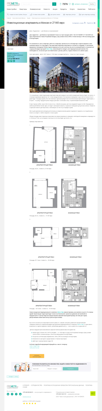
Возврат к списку (13, 376)
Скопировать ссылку (79, 23)
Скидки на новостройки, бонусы (18, 14)
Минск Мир (81, 324)
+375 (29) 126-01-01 (67, 394)
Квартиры (23, 9)
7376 (65, 4)
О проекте (26, 385)
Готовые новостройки (39, 14)
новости (47, 9)
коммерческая (35, 9)
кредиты (63, 9)
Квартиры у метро (71, 14)
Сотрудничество (36, 385)
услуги (72, 9)
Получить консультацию (37, 356)
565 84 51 (13, 59)
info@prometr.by (27, 396)
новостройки (11, 9)
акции (55, 9)
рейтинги (91, 9)
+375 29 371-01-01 (34, 348)
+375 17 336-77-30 (34, 346)
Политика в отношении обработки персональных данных (64, 385)
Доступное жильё (55, 14)
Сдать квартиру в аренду (88, 14)
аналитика (81, 9)
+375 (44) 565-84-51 (37, 392)
